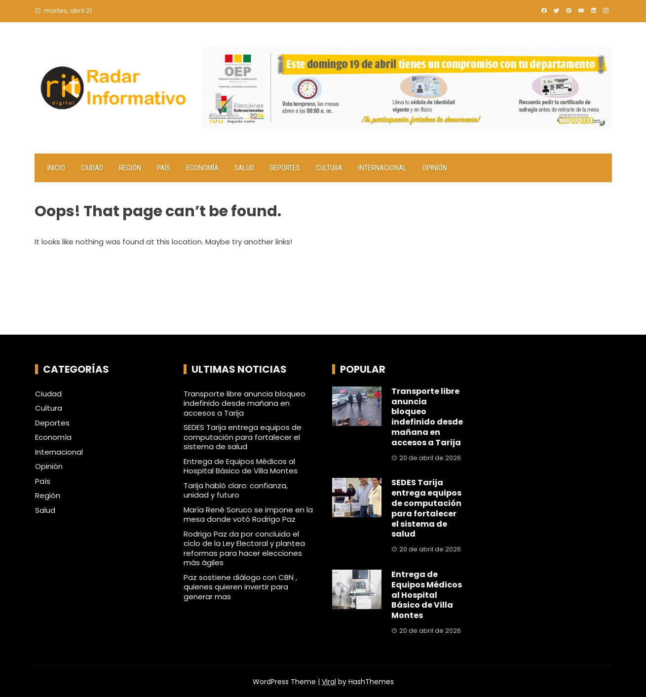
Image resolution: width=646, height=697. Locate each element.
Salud (244, 167)
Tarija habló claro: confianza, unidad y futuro (236, 490)
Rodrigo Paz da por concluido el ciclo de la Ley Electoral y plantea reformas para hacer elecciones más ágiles (244, 548)
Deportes (285, 167)
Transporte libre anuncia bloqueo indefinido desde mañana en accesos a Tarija (244, 403)
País (163, 167)
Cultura (329, 167)
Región (130, 167)
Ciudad (92, 167)
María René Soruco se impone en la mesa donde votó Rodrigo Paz (248, 514)
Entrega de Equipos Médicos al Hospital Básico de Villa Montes (241, 466)
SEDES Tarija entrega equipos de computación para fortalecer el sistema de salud (243, 437)
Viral (329, 682)
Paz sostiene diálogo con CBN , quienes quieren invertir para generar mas (240, 587)
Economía (202, 167)
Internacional (382, 167)
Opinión (434, 167)
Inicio (56, 167)
